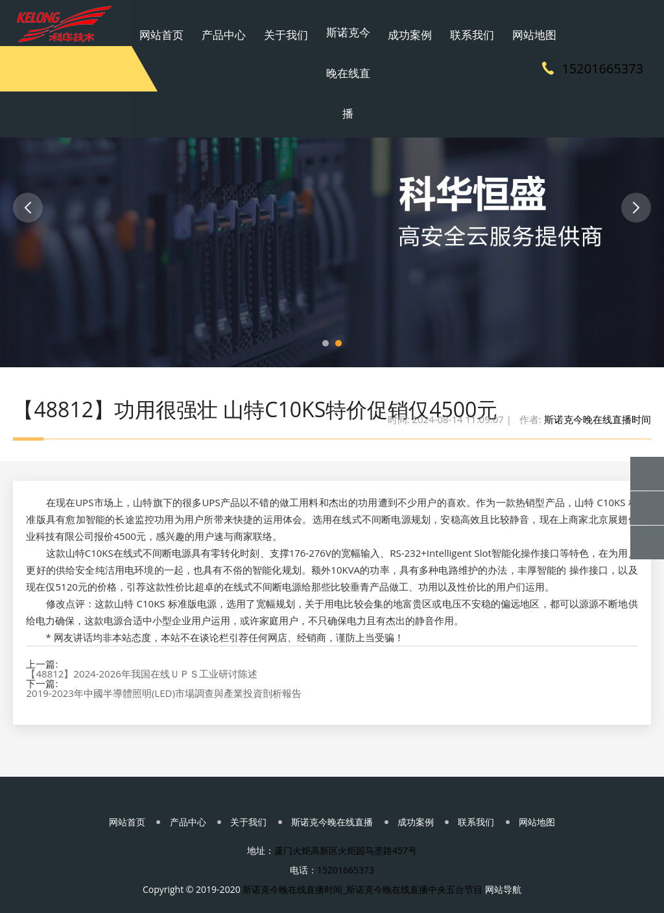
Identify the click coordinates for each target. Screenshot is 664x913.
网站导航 (503, 870)
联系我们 (454, 23)
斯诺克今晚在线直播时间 (597, 382)
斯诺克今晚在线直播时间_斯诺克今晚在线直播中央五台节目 (362, 870)
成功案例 (404, 23)
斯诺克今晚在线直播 (354, 68)
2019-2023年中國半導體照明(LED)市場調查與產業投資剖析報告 (163, 661)
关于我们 (305, 23)
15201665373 (610, 68)
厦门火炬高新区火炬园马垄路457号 (345, 831)
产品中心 (255, 23)
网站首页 (206, 23)
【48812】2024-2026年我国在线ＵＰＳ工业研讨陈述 (141, 641)
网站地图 (503, 23)
